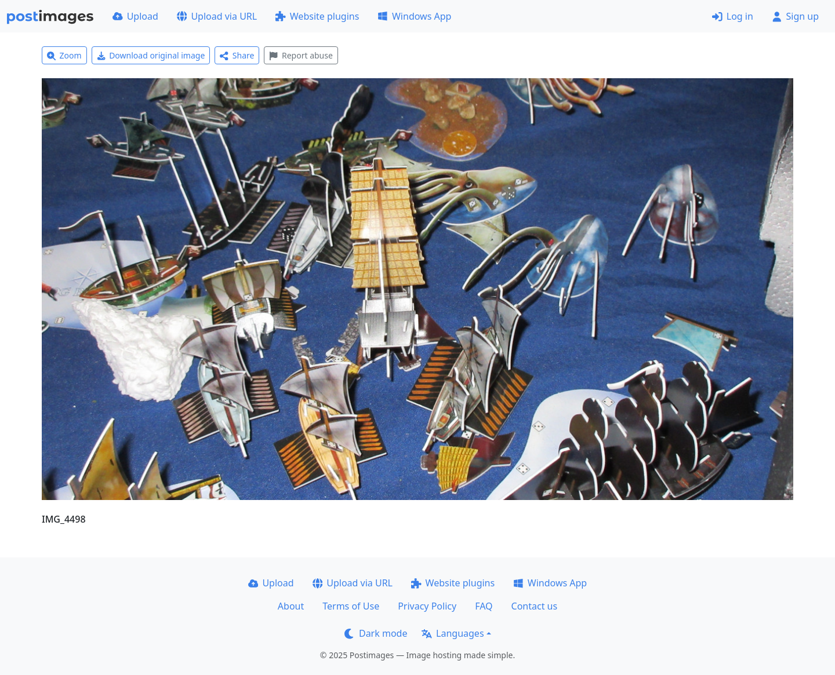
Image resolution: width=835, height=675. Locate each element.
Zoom (64, 55)
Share (237, 55)
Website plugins (317, 16)
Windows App (414, 16)
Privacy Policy (427, 606)
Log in (732, 16)
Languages (453, 633)
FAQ (483, 606)
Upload (135, 16)
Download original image (151, 55)
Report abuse (300, 55)
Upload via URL (217, 16)
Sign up (795, 16)
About (291, 606)
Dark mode (375, 633)
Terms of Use (350, 606)
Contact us (534, 606)
